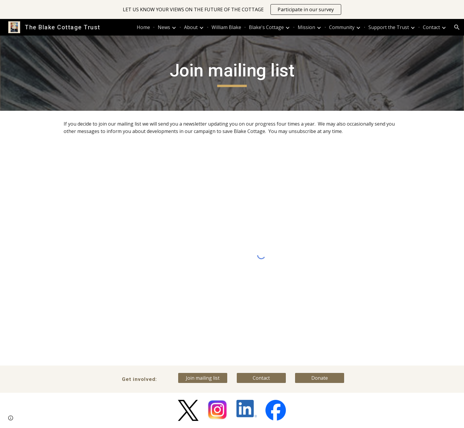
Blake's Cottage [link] (266, 27)
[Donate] (319, 378)
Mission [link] (306, 27)
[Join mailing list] (202, 378)
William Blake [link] (226, 27)
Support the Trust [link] (388, 27)
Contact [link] (431, 27)
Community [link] (342, 27)
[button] (457, 27)
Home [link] (143, 27)
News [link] (164, 27)
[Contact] (261, 378)
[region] (232, 9)
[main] (232, 73)
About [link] (191, 27)
